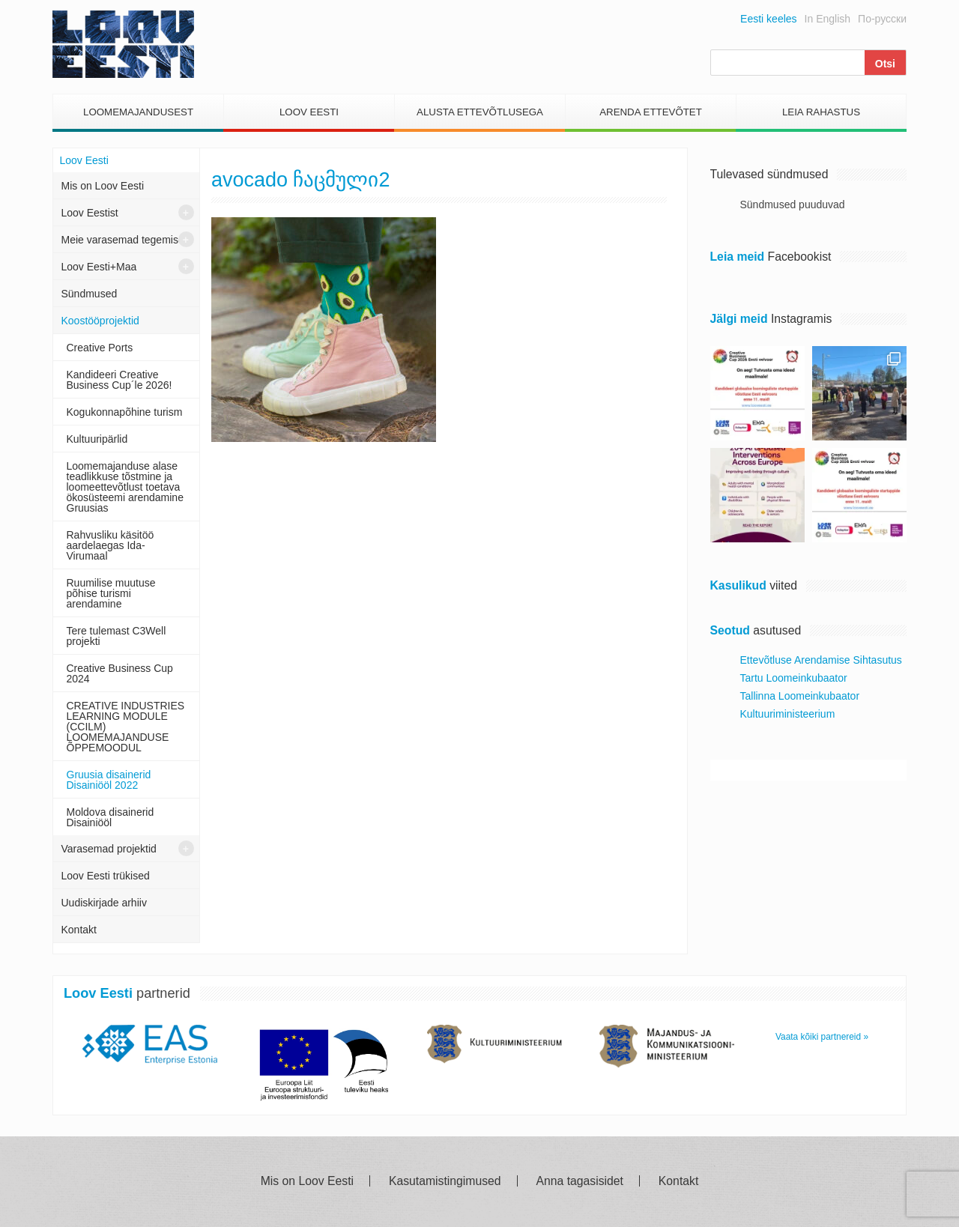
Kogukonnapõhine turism (125, 412)
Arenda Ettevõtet (650, 112)
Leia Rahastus (821, 112)
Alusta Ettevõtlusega (480, 112)
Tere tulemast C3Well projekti (116, 636)
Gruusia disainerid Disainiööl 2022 (109, 780)
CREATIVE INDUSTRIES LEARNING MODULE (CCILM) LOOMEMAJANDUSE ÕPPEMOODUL (126, 727)
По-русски (882, 19)
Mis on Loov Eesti (103, 186)
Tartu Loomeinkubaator (793, 678)
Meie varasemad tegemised (125, 240)
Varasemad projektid (109, 849)
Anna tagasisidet (579, 1181)
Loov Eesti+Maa (99, 267)
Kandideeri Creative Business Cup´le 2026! (119, 380)
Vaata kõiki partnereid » (821, 1036)
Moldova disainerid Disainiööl (110, 817)
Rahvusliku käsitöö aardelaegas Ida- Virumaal (110, 545)
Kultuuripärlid (97, 439)
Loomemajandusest (138, 112)
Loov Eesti (309, 112)
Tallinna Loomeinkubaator (800, 696)
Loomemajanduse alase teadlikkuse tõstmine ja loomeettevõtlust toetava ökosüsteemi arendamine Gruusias (125, 487)
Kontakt (79, 930)
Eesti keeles (768, 19)
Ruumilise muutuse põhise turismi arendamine (111, 593)
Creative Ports (100, 348)
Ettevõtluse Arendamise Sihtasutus (821, 660)
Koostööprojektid (100, 321)
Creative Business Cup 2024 (120, 673)
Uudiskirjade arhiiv (104, 903)
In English (827, 19)
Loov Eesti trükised (105, 876)
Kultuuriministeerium (787, 714)
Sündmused (89, 294)
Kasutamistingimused (445, 1181)
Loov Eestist (89, 213)
